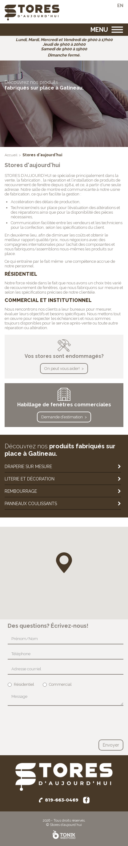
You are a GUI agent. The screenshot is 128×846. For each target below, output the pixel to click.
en (120, 5)
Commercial (57, 684)
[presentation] (54, 722)
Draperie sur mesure (28, 466)
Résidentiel (21, 684)
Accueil (11, 155)
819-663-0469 (61, 800)
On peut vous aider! (62, 368)
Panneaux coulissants (31, 503)
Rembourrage (21, 491)
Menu (99, 29)
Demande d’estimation (62, 417)
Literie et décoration (29, 478)
